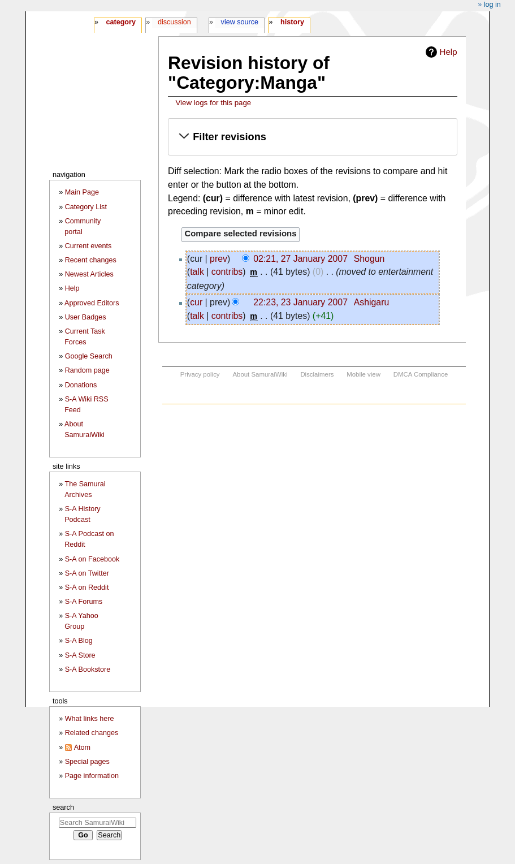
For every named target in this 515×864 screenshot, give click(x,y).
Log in (492, 4)
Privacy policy (200, 374)
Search (63, 807)
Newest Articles (89, 274)
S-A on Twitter (87, 573)
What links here (89, 719)
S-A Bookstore (88, 669)
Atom (82, 747)
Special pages (87, 762)
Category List (86, 207)
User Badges (85, 317)
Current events (88, 246)
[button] (313, 137)
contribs (227, 272)
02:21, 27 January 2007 (300, 258)
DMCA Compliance (420, 374)
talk (197, 272)
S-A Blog (79, 641)
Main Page (82, 192)
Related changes (92, 733)
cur (196, 302)
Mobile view (363, 374)
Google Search (88, 356)
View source (240, 22)
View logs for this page (213, 102)
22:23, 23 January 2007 (300, 302)
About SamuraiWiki (259, 374)
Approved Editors (91, 303)
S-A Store (80, 655)
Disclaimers (317, 374)
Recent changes (90, 260)
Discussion (174, 22)
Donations (81, 385)
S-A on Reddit (87, 587)
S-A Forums (83, 602)
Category (121, 22)
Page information (92, 776)
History (292, 22)
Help (448, 52)
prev (218, 258)
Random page (87, 370)
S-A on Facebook (92, 559)
